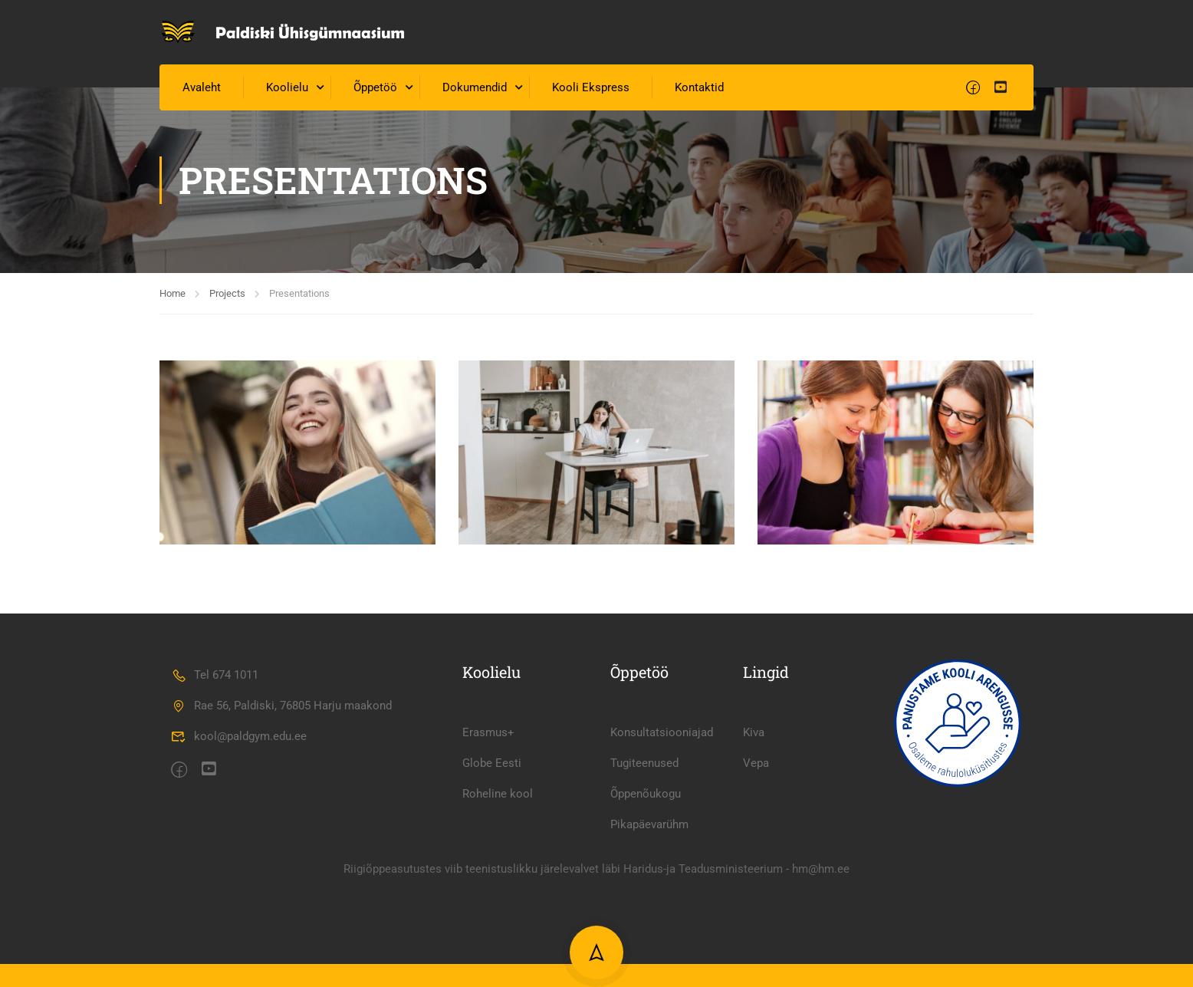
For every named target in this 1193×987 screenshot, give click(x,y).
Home (172, 293)
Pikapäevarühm (649, 935)
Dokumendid (474, 87)
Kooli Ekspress (590, 87)
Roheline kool (497, 904)
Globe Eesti (491, 873)
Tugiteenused (644, 873)
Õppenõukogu (645, 904)
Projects (227, 293)
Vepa (756, 873)
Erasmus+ (488, 843)
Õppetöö (375, 87)
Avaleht (201, 87)
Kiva (753, 843)
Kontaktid (699, 87)
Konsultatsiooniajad (661, 843)
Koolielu (287, 87)
